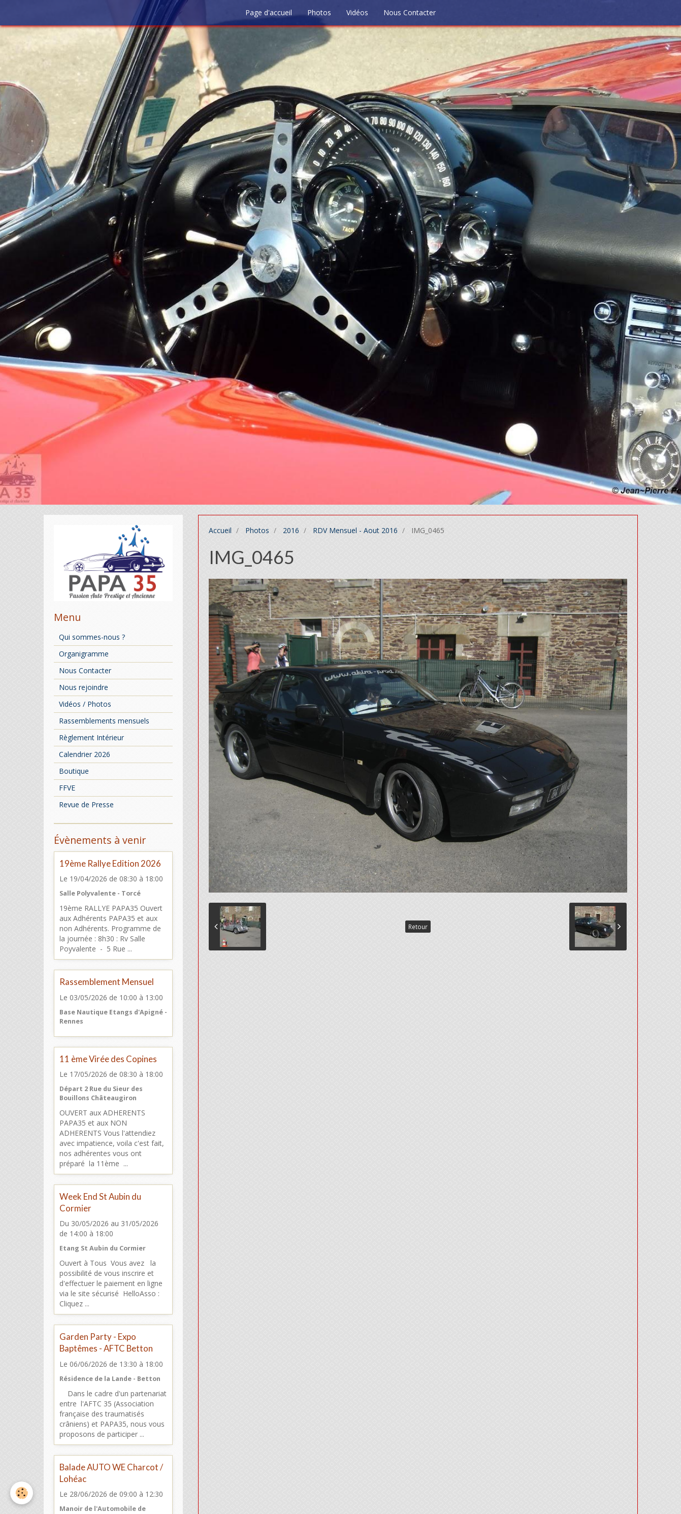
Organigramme (84, 654)
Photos (319, 12)
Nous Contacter (409, 12)
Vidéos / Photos (85, 704)
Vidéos (357, 12)
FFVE (67, 788)
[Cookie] (21, 1493)
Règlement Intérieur (91, 737)
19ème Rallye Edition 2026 (110, 863)
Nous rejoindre (83, 687)
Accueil (220, 530)
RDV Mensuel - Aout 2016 (355, 530)
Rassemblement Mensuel (106, 982)
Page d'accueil (268, 12)
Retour (418, 927)
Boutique (74, 771)
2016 (291, 530)
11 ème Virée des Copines (108, 1059)
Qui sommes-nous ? (92, 637)
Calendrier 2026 (84, 754)
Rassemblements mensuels (104, 721)
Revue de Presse (86, 804)
